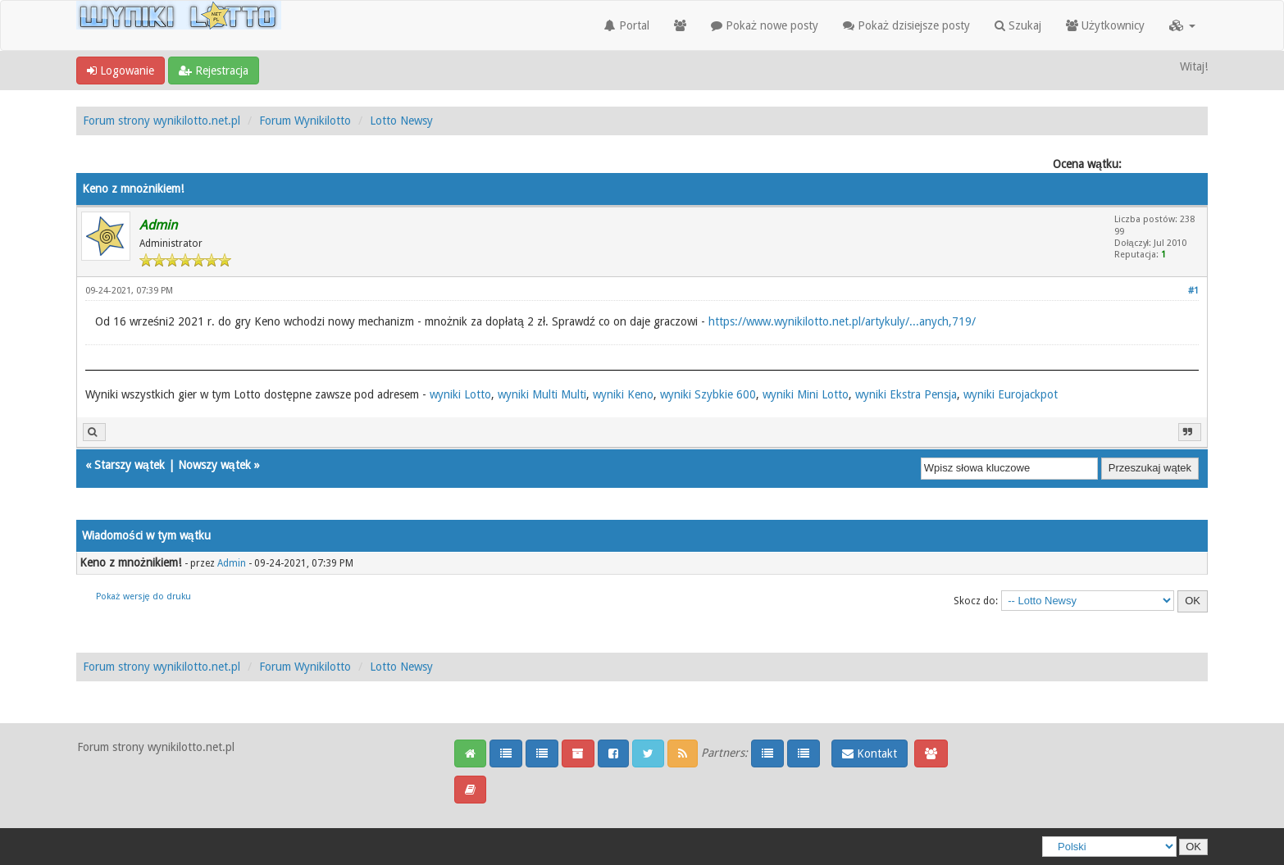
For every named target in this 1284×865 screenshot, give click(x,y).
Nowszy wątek (214, 464)
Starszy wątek (129, 464)
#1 (1193, 290)
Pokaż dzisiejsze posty (906, 25)
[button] (1182, 25)
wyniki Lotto (460, 394)
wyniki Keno (623, 394)
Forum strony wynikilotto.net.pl (161, 120)
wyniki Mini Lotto (806, 394)
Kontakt (869, 753)
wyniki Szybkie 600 (708, 394)
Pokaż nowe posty (764, 25)
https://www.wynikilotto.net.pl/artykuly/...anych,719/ (842, 321)
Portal (626, 25)
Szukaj (1018, 25)
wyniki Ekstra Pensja (906, 394)
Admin (231, 563)
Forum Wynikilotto (305, 120)
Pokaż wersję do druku (143, 596)
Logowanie (120, 70)
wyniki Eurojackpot (1010, 394)
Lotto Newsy (401, 120)
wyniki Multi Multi (542, 394)
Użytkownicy (1105, 25)
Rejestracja (213, 70)
